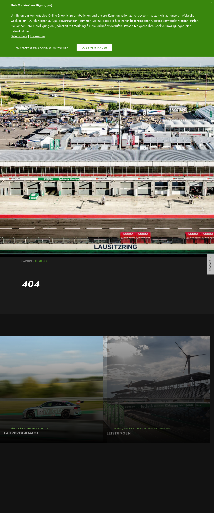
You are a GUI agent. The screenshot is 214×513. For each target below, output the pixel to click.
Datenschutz (19, 36)
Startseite (26, 261)
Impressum (37, 36)
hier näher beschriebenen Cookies (138, 20)
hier (188, 26)
